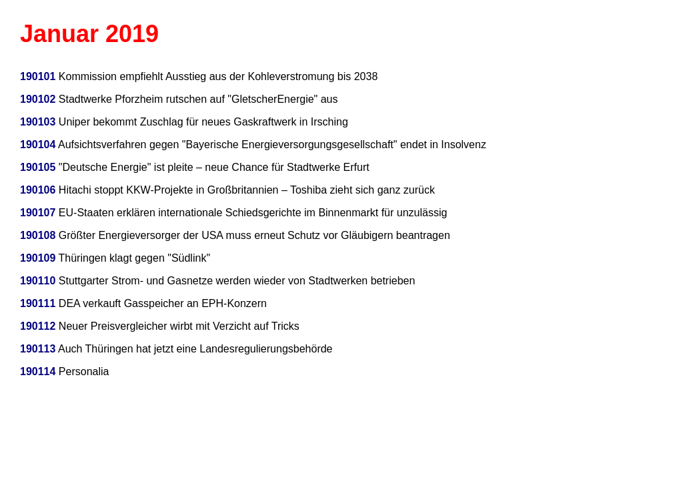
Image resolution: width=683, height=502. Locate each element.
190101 (37, 76)
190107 (37, 212)
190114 (37, 371)
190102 (37, 99)
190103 (37, 122)
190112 (37, 326)
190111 (37, 303)
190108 (37, 235)
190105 (37, 167)
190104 (37, 144)
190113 (37, 348)
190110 (37, 280)
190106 (37, 190)
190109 (37, 258)
